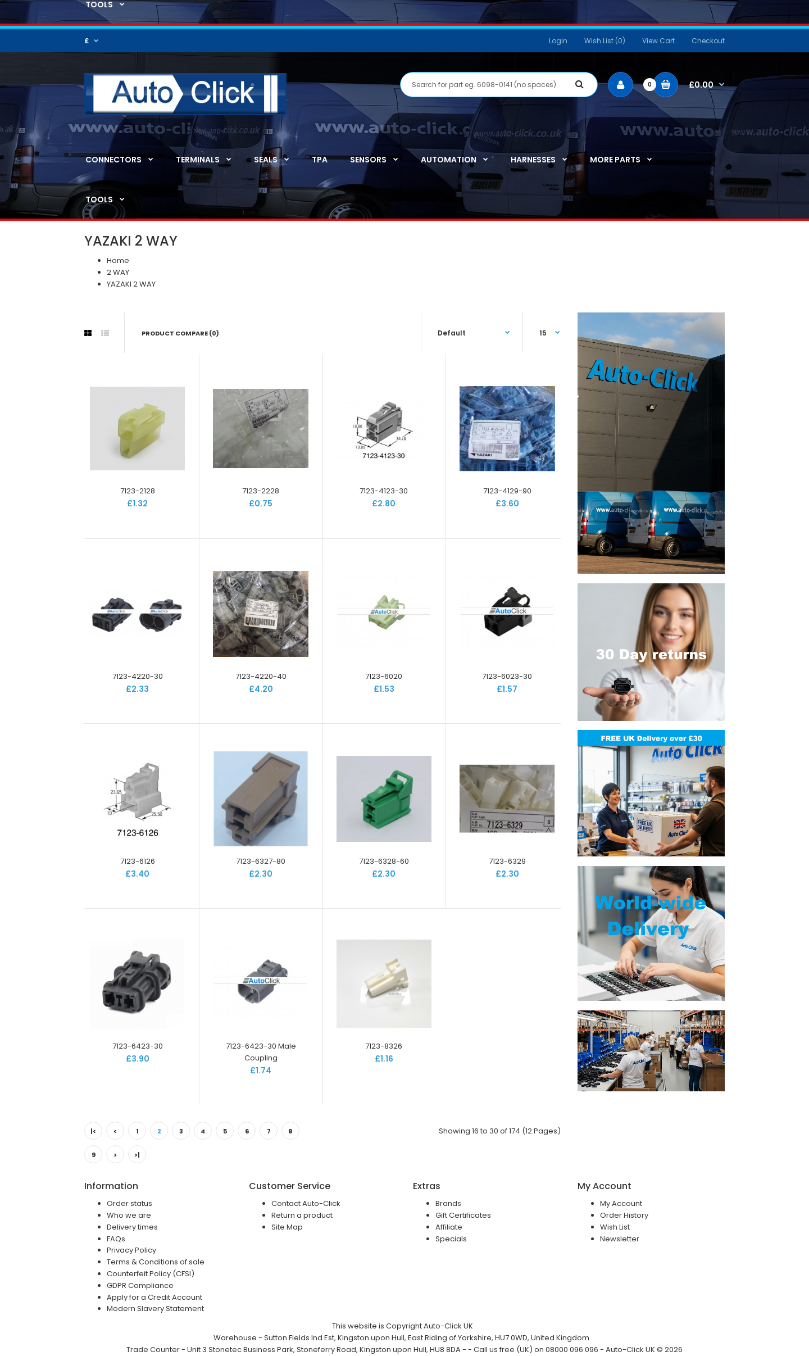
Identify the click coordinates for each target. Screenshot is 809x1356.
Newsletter (619, 1238)
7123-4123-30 (384, 491)
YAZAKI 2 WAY (131, 284)
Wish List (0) (604, 41)
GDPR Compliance (140, 1285)
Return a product (302, 1215)
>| (137, 1154)
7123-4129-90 (507, 491)
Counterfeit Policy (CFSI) (150, 1273)
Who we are (129, 1215)
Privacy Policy (131, 1250)
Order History (624, 1215)
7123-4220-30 (137, 676)
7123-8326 (383, 1046)
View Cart (658, 41)
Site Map (287, 1227)
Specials (451, 1238)
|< (93, 1131)
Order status (129, 1203)
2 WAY (118, 272)
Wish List (615, 1227)
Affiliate (448, 1227)
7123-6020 (383, 676)
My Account (621, 1203)
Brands (448, 1203)
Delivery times (132, 1227)
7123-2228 (260, 491)
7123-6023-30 (507, 676)
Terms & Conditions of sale (155, 1262)
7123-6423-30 (137, 1046)
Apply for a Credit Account (154, 1297)
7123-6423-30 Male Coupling (261, 1052)
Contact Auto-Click (305, 1203)
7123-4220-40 (261, 676)
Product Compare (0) (180, 333)
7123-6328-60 (384, 861)
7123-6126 (137, 861)
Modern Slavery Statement (155, 1308)
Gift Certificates (463, 1215)
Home (118, 260)
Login (558, 41)
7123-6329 (507, 861)
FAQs (116, 1238)
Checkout (708, 41)
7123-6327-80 (260, 861)
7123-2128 (137, 491)
